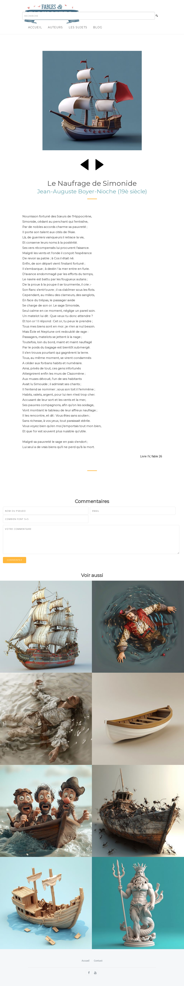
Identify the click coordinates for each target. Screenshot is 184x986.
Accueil (35, 27)
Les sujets (78, 27)
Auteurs (55, 27)
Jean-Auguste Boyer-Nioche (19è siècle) (92, 191)
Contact (98, 960)
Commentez (14, 560)
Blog (97, 27)
